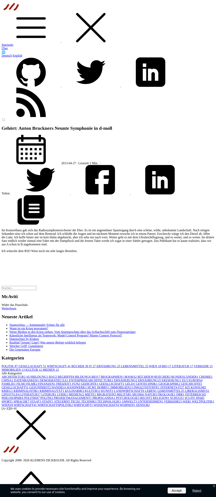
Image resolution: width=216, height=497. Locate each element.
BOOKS (130, 376)
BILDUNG (83, 376)
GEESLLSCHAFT (112, 383)
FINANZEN (47, 383)
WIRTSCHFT (84, 405)
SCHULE (177, 398)
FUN (76, 383)
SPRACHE (22, 401)
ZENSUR (143, 405)
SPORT (8, 401)
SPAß (200, 398)
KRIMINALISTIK (27, 391)
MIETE (91, 394)
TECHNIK (89, 401)
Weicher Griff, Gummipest (26, 346)
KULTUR (34, 369)
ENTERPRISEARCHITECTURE (91, 380)
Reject (196, 490)
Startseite (7, 44)
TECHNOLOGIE (109, 401)
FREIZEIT (64, 383)
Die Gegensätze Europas (24, 349)
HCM (92, 387)
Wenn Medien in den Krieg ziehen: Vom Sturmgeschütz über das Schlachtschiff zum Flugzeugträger (72, 332)
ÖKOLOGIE (167, 394)
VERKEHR (203, 366)
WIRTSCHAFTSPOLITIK (55, 405)
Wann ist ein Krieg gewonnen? (28, 328)
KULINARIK (75, 391)
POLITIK (10, 366)
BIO (167, 366)
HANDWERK (77, 387)
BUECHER (162, 376)
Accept (177, 490)
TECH (76, 401)
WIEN (155, 366)
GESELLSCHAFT (32, 366)
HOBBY (103, 387)
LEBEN (151, 391)
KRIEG (8, 391)
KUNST (107, 391)
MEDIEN (51, 369)
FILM (21, 383)
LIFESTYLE (11, 394)
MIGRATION (107, 394)
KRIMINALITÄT (52, 391)
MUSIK (138, 394)
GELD (130, 383)
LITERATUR (183, 366)
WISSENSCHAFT (107, 405)
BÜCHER (80, 366)
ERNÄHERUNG (126, 380)
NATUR (151, 394)
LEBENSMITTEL (135, 366)
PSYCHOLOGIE (128, 398)
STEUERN (62, 401)
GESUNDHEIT (40, 387)
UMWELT (130, 401)
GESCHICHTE (191, 383)
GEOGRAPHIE (169, 383)
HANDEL (59, 387)
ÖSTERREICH (195, 394)
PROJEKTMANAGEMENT (73, 398)
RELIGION (161, 398)
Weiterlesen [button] (9, 308)
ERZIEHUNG (172, 380)
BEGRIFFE (66, 376)
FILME (32, 383)
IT (93, 366)
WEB (187, 401)
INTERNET (169, 387)
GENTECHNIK (147, 383)
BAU (53, 376)
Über (5, 48)
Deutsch (7, 55)
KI (188, 387)
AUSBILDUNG (37, 376)
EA (66, 380)
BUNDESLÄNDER (185, 376)
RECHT (146, 398)
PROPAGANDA (104, 398)
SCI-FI (190, 398)
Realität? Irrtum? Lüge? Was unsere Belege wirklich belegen (47, 342)
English (17, 55)
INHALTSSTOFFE (147, 387)
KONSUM (198, 387)
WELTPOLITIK (203, 401)
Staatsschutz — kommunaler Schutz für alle (37, 324)
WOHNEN (128, 405)
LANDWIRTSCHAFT (129, 391)
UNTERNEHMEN (151, 401)
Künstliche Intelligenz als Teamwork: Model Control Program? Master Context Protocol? (65, 335)
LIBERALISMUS (197, 391)
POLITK (47, 398)
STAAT (36, 401)
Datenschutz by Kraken (24, 339)
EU (185, 380)
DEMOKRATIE (51, 380)
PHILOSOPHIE (13, 398)
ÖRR (180, 394)
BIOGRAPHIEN (112, 376)
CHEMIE (205, 376)
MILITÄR (124, 394)
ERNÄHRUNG (109, 366)
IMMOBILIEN (14, 369)
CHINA (8, 380)
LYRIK (63, 394)
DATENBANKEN (27, 380)
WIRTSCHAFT (59, 366)
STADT (48, 401)
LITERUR (49, 394)
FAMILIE (9, 383)
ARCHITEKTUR (14, 376)
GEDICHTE (90, 383)
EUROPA (196, 380)
